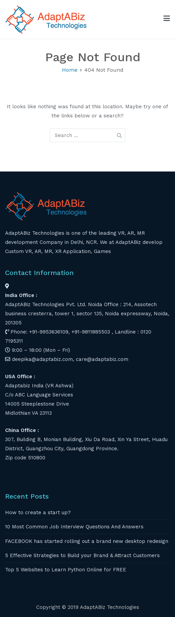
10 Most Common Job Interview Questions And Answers (74, 527)
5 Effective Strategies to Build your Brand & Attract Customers (82, 555)
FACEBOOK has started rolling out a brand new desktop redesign (86, 541)
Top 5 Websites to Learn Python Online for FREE (65, 570)
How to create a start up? (38, 512)
